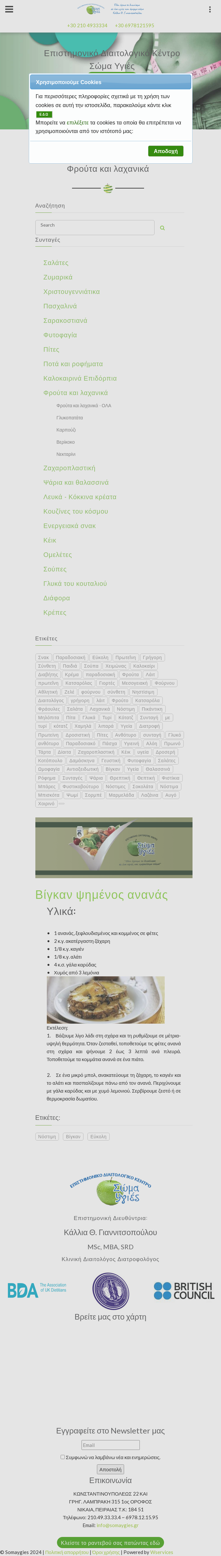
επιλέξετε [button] (78, 122)
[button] (165, 151)
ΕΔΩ (44, 114)
